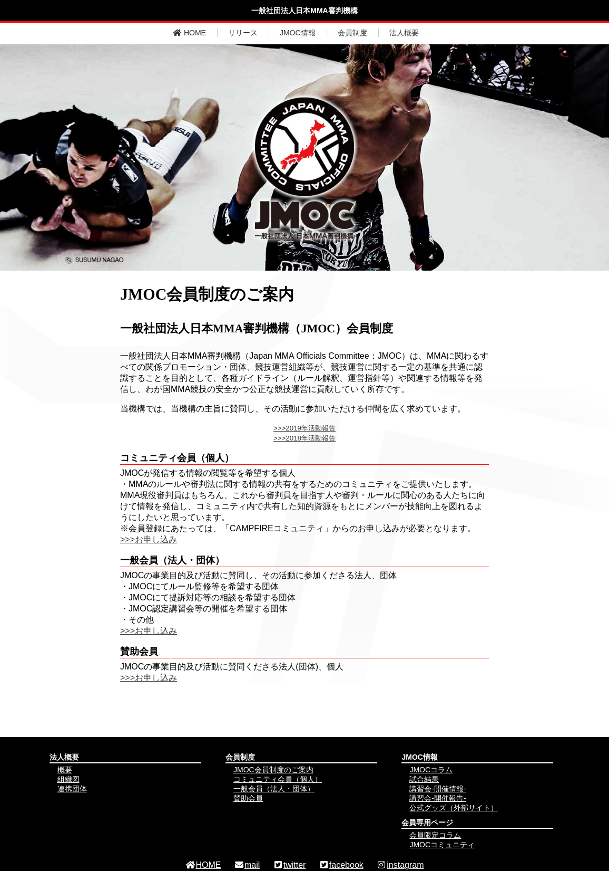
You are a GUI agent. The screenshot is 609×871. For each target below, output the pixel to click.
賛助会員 (248, 798)
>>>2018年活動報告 (304, 438)
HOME (189, 32)
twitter (289, 864)
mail (247, 864)
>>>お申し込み (148, 539)
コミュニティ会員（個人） (277, 779)
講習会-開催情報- (437, 788)
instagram (400, 864)
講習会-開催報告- (437, 798)
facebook (341, 864)
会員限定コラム (435, 835)
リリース (243, 32)
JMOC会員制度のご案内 (273, 769)
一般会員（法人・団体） (274, 788)
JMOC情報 (298, 32)
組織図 (68, 779)
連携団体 (72, 788)
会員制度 (352, 32)
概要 (64, 769)
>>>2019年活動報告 (304, 428)
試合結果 (424, 779)
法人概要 (404, 32)
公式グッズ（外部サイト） (453, 807)
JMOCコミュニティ (442, 844)
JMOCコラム (431, 769)
